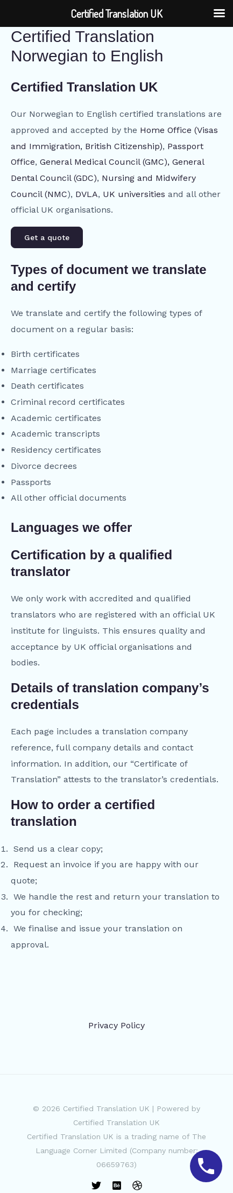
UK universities (134, 194)
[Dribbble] (137, 1185)
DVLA (86, 194)
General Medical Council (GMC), (105, 162)
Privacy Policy (116, 1025)
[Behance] (117, 1185)
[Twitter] (96, 1185)
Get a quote (46, 237)
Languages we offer (71, 527)
